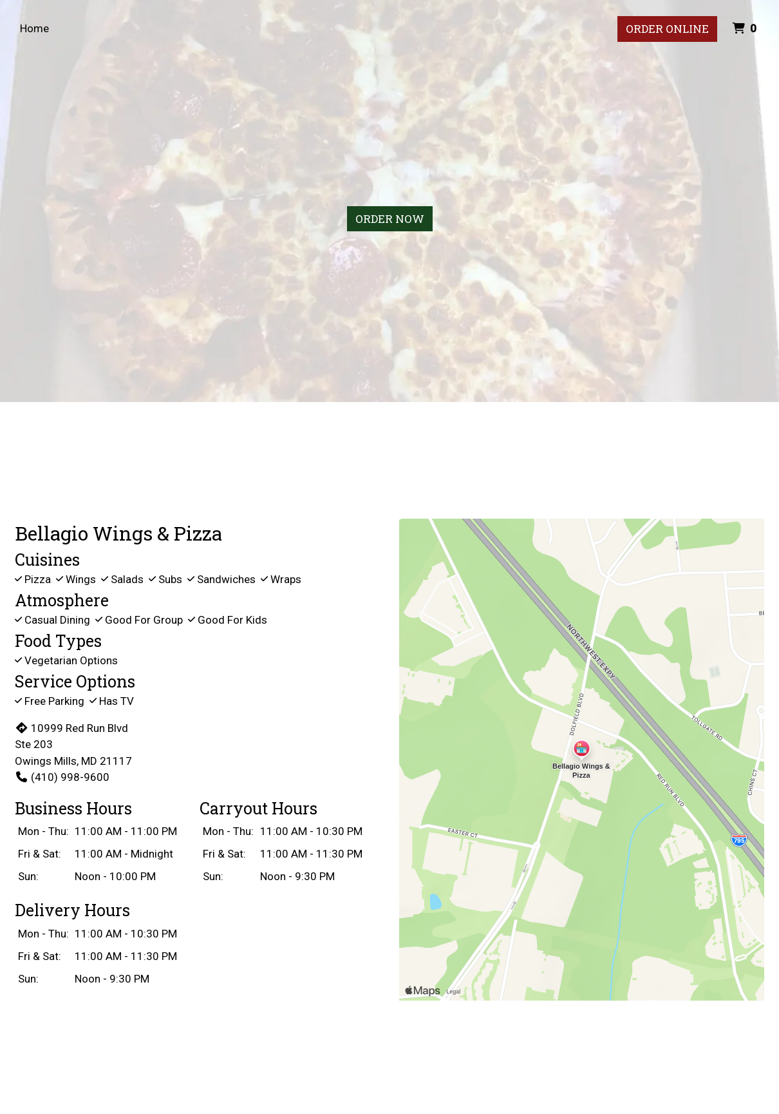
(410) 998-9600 (62, 777)
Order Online (667, 28)
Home (34, 28)
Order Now (389, 218)
